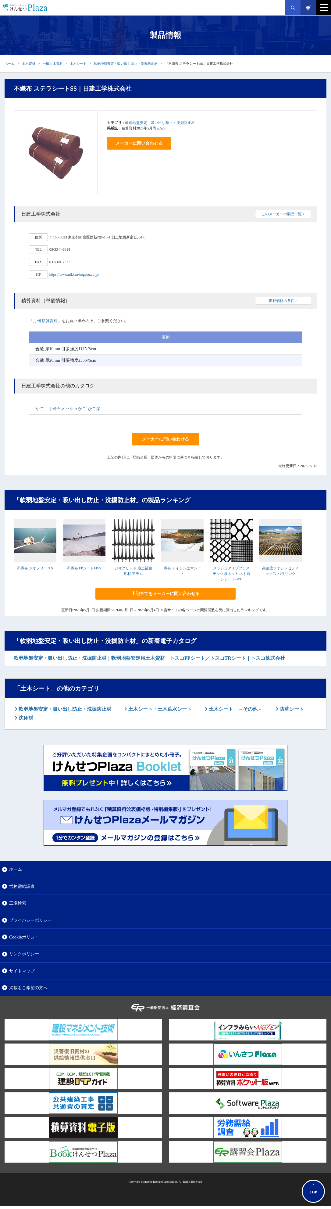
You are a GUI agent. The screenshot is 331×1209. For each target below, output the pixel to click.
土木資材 (28, 63)
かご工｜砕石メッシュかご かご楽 (68, 408)
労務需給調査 (22, 886)
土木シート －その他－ (235, 709)
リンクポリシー (24, 953)
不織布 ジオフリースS (35, 568)
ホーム (10, 63)
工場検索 (17, 903)
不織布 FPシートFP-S (84, 568)
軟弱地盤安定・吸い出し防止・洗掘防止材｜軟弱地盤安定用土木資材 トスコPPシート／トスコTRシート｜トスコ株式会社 (149, 658)
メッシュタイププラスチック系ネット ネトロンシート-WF (231, 573)
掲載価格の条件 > (283, 301)
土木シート (78, 63)
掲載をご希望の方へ (28, 987)
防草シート (291, 709)
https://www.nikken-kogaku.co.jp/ (74, 274)
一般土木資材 (53, 63)
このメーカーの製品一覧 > (283, 214)
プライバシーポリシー (30, 920)
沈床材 (25, 718)
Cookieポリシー (24, 937)
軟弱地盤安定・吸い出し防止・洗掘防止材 (126, 63)
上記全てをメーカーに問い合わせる (165, 593)
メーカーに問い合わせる (139, 143)
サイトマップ (22, 970)
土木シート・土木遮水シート (159, 709)
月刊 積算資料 (45, 320)
